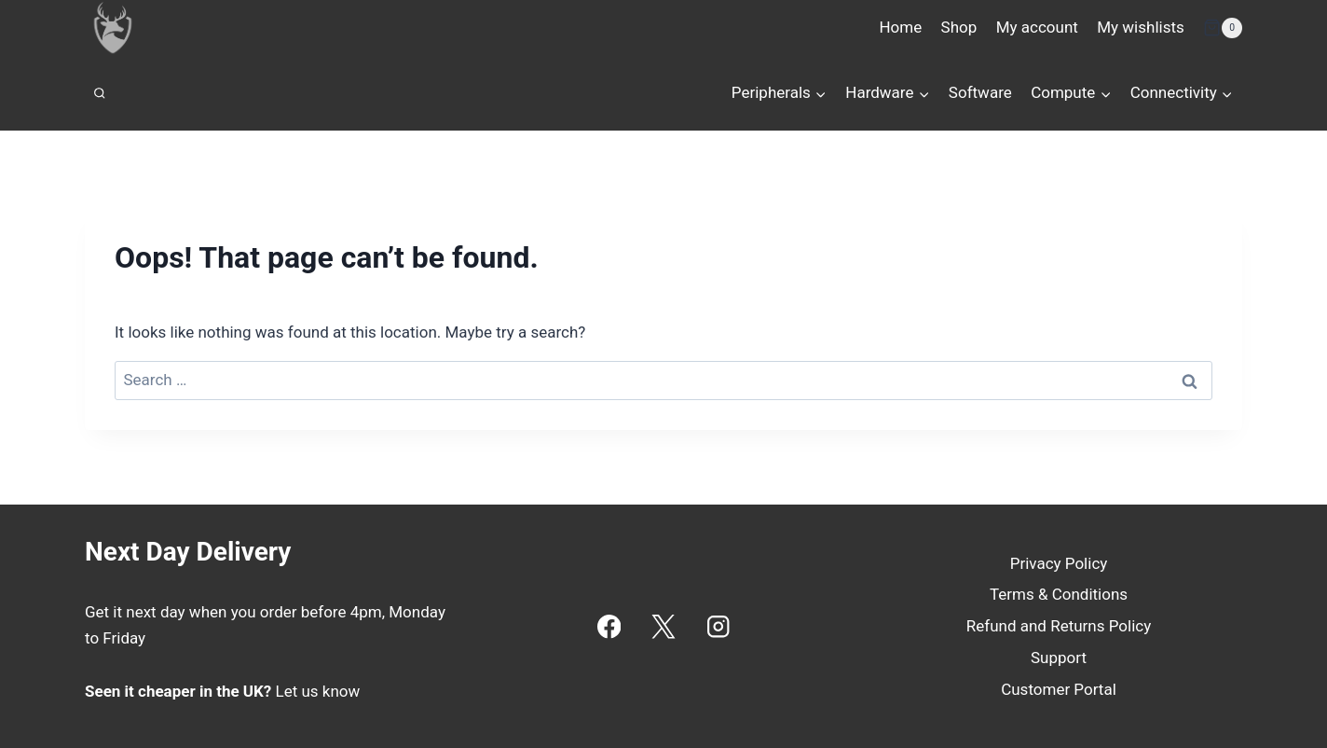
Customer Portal (1058, 689)
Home (900, 27)
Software (980, 92)
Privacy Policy (1059, 563)
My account (1037, 27)
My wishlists (1140, 27)
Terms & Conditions (1059, 594)
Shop (959, 27)
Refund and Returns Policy (1059, 625)
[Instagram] (718, 626)
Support (1059, 657)
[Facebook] (609, 626)
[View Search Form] (100, 93)
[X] (664, 626)
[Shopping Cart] (1222, 28)
